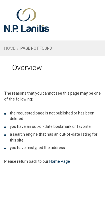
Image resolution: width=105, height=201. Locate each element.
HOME (9, 48)
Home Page (59, 161)
